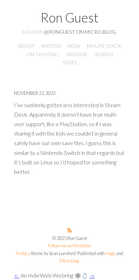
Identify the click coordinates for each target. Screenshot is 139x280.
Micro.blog (69, 260)
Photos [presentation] (51, 46)
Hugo (110, 253)
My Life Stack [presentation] (104, 46)
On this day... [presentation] (43, 54)
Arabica (23, 253)
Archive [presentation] (77, 54)
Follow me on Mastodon (69, 245)
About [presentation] (26, 46)
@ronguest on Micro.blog (80, 32)
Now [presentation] (74, 46)
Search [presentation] (103, 54)
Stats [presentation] (69, 63)
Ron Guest (70, 17)
